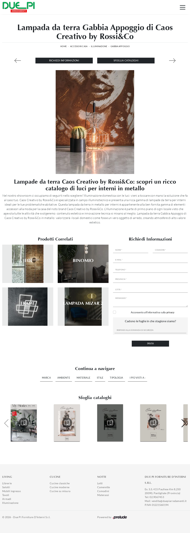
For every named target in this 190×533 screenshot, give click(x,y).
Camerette (103, 487)
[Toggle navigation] (182, 7)
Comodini (103, 491)
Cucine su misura (60, 491)
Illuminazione (99, 46)
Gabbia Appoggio (120, 46)
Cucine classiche (60, 483)
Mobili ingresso (11, 491)
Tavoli (5, 495)
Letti (100, 483)
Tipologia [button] (116, 377)
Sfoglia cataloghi (126, 60)
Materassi (103, 495)
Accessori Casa (79, 46)
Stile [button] (100, 377)
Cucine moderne (60, 487)
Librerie (7, 483)
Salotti (6, 487)
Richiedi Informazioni (64, 60)
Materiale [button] (83, 377)
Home (63, 46)
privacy (170, 312)
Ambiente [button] (63, 377)
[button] (183, 423)
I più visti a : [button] (137, 377)
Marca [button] (46, 377)
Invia (150, 343)
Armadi (6, 498)
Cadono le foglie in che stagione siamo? (150, 321)
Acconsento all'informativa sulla (153, 312)
